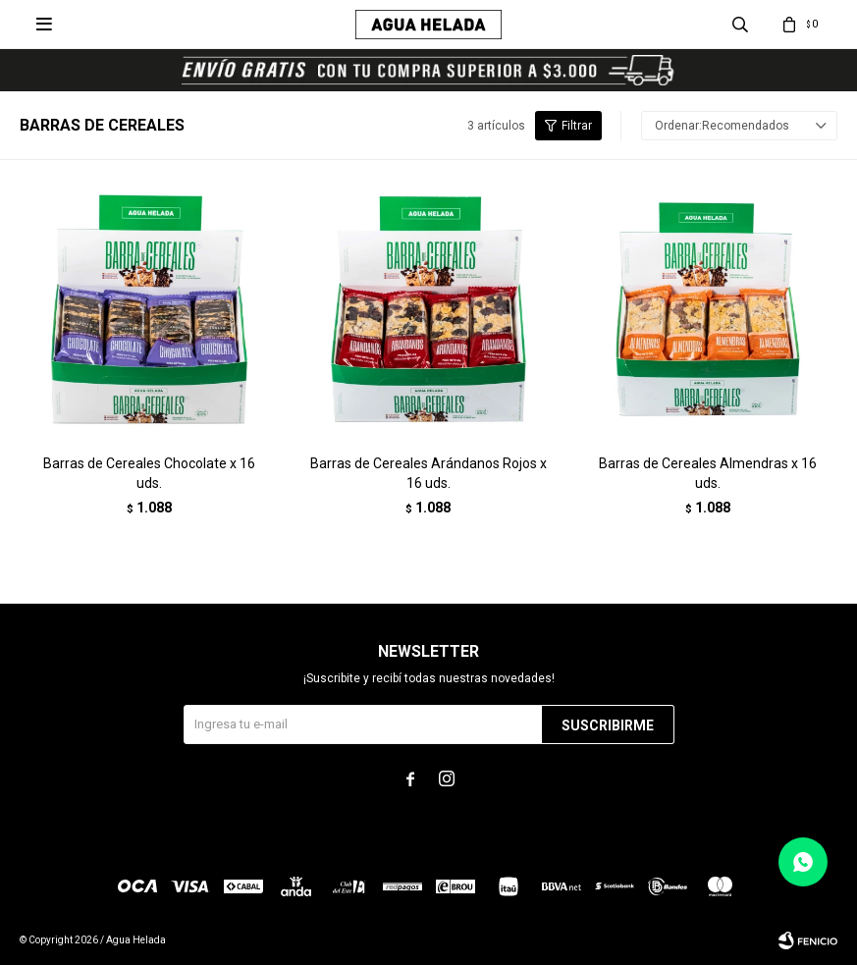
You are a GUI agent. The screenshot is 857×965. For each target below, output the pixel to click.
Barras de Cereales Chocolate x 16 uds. (149, 473)
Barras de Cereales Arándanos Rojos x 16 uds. (428, 473)
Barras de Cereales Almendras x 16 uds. (708, 473)
